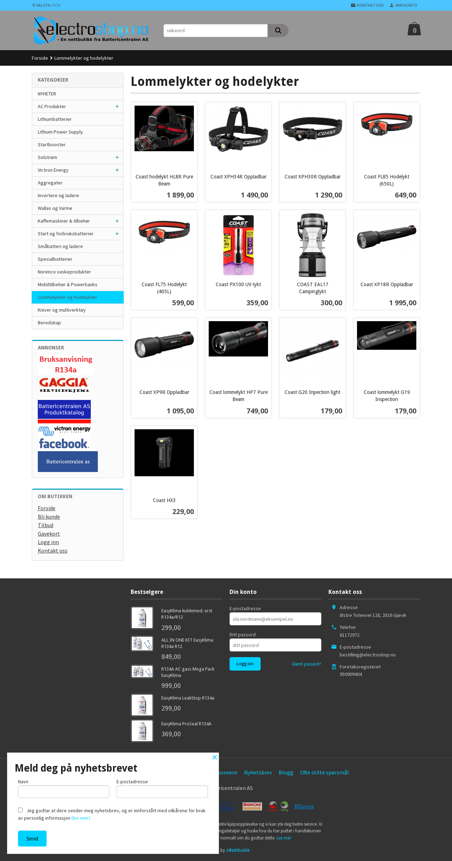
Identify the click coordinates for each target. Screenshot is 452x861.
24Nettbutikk (238, 850)
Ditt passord (243, 634)
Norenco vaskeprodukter (64, 272)
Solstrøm (47, 157)
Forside (40, 58)
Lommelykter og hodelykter (67, 297)
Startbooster (52, 144)
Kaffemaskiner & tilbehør (64, 221)
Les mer (283, 838)
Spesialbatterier (55, 259)
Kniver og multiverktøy (62, 310)
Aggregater (50, 182)
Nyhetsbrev (258, 772)
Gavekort (49, 533)
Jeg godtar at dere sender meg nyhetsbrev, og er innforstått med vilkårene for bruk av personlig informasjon (112, 814)
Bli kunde (49, 516)
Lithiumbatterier (55, 119)
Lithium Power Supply (60, 132)
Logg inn (48, 542)
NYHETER (47, 93)
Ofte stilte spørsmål (324, 772)
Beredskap (49, 322)
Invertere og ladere (58, 195)
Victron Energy (53, 170)
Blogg (286, 772)
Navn (63, 788)
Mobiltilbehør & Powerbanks (67, 284)
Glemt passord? (306, 664)
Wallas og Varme (55, 208)
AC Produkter (52, 106)
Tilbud (45, 525)
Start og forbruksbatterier (66, 233)
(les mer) (80, 818)
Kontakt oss (52, 550)
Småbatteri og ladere (60, 246)
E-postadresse (245, 608)
